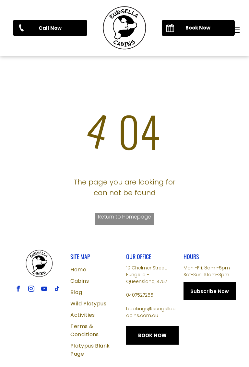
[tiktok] (57, 289)
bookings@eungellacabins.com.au (150, 312)
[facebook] (18, 289)
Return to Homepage (124, 216)
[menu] (234, 29)
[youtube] (44, 289)
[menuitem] (96, 269)
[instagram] (31, 289)
